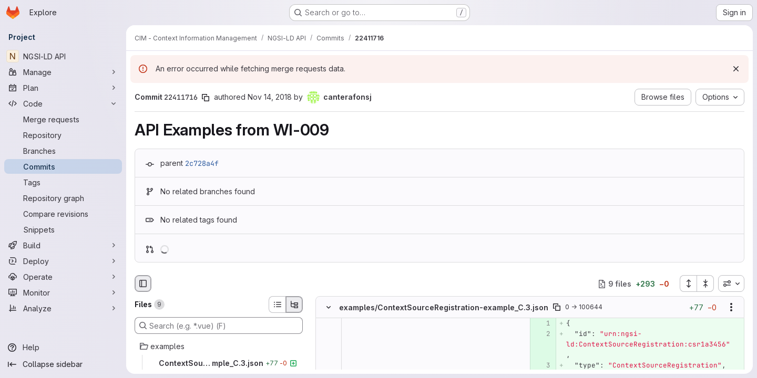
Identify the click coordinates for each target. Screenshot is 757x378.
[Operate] (63, 276)
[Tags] (63, 182)
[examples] (219, 346)
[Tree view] (294, 304)
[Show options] (731, 307)
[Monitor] (63, 292)
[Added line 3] (541, 366)
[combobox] (731, 283)
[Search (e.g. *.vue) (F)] (219, 325)
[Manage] (63, 72)
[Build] (63, 245)
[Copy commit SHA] (205, 97)
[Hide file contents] (328, 307)
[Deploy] (63, 261)
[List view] (277, 304)
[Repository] (63, 135)
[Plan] (63, 87)
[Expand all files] (688, 283)
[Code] (63, 103)
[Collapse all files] (705, 283)
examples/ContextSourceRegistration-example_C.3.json (443, 307)
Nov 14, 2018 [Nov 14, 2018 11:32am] (270, 96)
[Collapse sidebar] (63, 364)
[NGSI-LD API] (63, 56)
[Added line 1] (541, 324)
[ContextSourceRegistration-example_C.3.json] (219, 363)
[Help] (63, 347)
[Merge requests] (63, 119)
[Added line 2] (541, 334)
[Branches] (63, 150)
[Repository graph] (63, 198)
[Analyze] (63, 308)
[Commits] (63, 166)
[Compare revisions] (63, 213)
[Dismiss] (736, 68)
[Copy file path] (556, 307)
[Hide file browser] (143, 283)
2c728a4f (202, 163)
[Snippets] (63, 229)
